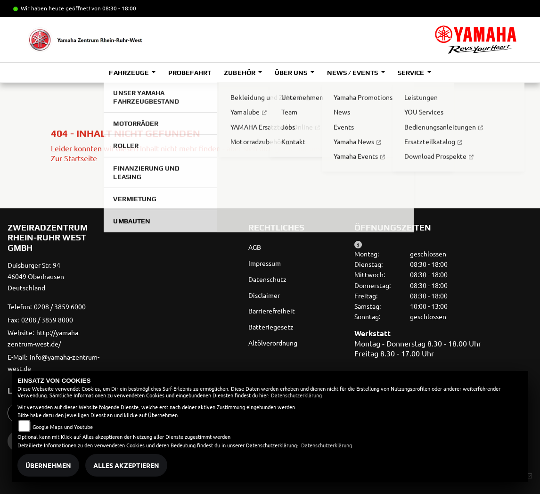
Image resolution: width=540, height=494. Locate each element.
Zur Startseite (74, 158)
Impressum (264, 263)
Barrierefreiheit (271, 310)
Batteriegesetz (271, 326)
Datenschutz (267, 279)
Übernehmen (48, 465)
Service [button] (411, 72)
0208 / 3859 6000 (60, 306)
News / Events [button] (353, 72)
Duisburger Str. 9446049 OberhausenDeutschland (36, 276)
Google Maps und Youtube (63, 426)
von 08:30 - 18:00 (113, 8)
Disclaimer (264, 295)
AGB (254, 247)
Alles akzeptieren (126, 465)
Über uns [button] (292, 72)
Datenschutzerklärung (296, 395)
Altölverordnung (272, 342)
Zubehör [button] (240, 72)
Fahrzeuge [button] (129, 72)
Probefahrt (189, 72)
